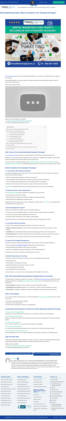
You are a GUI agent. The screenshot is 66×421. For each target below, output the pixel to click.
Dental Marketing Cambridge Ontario (24, 391)
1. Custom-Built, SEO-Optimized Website (17, 132)
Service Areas (37, 7)
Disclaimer (28, 417)
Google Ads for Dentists (38, 384)
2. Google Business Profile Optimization (16, 134)
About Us (48, 7)
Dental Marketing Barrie (5, 395)
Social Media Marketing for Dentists (40, 386)
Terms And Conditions (38, 397)
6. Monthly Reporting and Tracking (15, 141)
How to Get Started (10, 145)
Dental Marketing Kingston (22, 395)
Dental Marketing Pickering (6, 398)
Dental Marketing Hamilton (22, 400)
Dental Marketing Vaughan (6, 393)
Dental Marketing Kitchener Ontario (23, 393)
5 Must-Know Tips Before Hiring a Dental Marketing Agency (20, 353)
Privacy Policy (36, 394)
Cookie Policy (36, 401)
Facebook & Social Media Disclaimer (40, 406)
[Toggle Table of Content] (44, 127)
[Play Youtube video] (33, 102)
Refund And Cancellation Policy (39, 403)
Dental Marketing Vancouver (6, 400)
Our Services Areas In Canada (6, 379)
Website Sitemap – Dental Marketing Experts (40, 409)
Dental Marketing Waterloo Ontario (23, 388)
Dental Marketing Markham (6, 391)
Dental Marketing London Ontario (23, 386)
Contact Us (53, 7)
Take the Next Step (10, 148)
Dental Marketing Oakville (22, 384)
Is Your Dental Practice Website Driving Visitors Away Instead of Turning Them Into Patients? (46, 354)
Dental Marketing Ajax (5, 386)
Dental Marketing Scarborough (6, 384)
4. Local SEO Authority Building (15, 138)
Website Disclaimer (37, 399)
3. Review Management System (15, 136)
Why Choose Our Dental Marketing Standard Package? (18, 129)
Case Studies (31, 7)
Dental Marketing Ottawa (21, 402)
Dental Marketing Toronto (22, 379)
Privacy (20, 417)
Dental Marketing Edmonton (6, 402)
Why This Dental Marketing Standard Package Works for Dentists (19, 143)
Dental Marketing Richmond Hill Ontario (8, 388)
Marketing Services (24, 7)
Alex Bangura (14, 358)
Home (19, 7)
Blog (41, 7)
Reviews (44, 7)
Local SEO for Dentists (38, 379)
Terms (23, 417)
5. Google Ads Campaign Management (16, 139)
